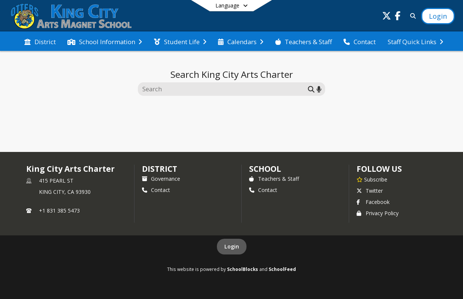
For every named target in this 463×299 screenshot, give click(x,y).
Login (231, 246)
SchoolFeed (282, 269)
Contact (156, 189)
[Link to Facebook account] (397, 17)
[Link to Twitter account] (386, 17)
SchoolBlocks (242, 269)
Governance (161, 178)
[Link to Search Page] (411, 15)
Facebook (373, 201)
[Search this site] (224, 89)
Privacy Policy (378, 213)
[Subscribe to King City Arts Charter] (372, 179)
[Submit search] (311, 88)
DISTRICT (159, 169)
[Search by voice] (319, 88)
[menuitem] (40, 41)
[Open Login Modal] (438, 16)
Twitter (370, 190)
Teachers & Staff (274, 178)
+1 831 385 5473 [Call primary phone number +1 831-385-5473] (59, 210)
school (265, 169)
